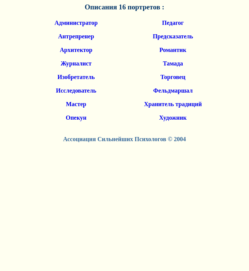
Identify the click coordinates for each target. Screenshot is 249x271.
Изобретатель (76, 77)
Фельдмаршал (173, 90)
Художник (173, 117)
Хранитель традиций (173, 104)
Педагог (173, 23)
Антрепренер (76, 36)
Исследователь (76, 90)
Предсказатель (173, 36)
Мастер (76, 104)
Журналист (76, 63)
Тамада (173, 63)
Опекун (76, 117)
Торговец (172, 77)
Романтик (173, 50)
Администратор (76, 23)
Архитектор (76, 50)
